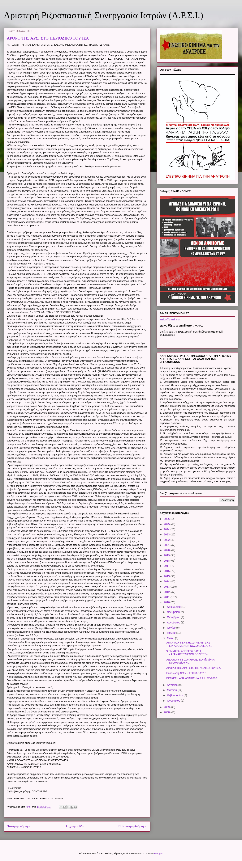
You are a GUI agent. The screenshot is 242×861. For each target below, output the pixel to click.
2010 (167, 602)
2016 (167, 570)
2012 (167, 591)
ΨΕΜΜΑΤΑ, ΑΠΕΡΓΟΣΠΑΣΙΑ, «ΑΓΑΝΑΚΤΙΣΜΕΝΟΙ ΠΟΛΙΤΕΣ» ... (188, 653)
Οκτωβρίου (174, 617)
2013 (167, 586)
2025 (167, 524)
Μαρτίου (172, 690)
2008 (167, 712)
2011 (167, 597)
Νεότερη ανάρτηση (19, 826)
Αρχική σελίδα (75, 826)
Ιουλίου (171, 627)
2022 (167, 539)
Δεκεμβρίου (174, 606)
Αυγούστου (174, 622)
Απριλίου (172, 684)
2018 (167, 560)
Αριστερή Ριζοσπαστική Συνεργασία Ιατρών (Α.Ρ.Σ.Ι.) (103, 15)
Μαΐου (171, 638)
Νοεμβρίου (173, 612)
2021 (167, 545)
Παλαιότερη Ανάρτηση (132, 826)
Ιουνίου (171, 632)
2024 (167, 529)
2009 (167, 707)
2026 (167, 518)
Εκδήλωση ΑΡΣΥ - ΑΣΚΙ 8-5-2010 (186, 673)
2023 (167, 534)
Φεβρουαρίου (175, 695)
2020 (167, 550)
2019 (167, 555)
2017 (167, 565)
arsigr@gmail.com (170, 319)
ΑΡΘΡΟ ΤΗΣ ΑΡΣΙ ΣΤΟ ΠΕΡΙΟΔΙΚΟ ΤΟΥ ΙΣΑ (193, 667)
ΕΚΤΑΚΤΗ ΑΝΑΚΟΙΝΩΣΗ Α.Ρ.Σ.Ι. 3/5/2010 (191, 678)
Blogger (158, 853)
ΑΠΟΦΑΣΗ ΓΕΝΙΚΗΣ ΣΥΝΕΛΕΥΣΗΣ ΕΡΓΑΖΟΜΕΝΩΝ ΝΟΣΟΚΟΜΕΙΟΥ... (189, 644)
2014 (167, 581)
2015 (167, 576)
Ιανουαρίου (174, 700)
